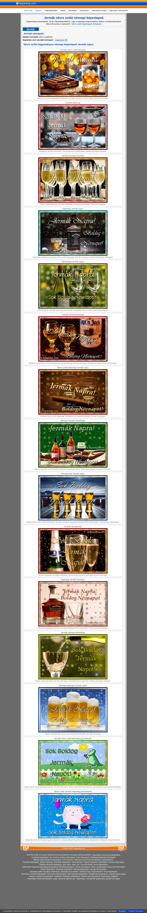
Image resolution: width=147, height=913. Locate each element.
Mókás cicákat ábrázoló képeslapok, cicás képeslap (53, 891)
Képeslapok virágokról (109, 908)
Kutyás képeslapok (48, 900)
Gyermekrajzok (77, 893)
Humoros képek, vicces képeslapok (94, 896)
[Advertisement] (63, 58)
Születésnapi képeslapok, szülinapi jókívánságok (107, 905)
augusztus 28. (61, 40)
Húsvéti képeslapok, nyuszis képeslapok (74, 898)
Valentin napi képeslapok (90, 908)
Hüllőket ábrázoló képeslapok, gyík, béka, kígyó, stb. (59, 896)
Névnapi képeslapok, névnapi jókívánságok (89, 900)
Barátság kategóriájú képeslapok (103, 889)
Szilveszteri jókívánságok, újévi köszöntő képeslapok (67, 905)
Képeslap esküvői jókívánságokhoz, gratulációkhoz (93, 891)
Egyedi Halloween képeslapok (95, 893)
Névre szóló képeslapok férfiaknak (86, 24)
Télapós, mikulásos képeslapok (41, 908)
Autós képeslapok (82, 889)
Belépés (38, 10)
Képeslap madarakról (64, 900)
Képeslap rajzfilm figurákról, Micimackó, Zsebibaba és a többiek (54, 903)
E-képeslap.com (79, 880)
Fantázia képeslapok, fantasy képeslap (38, 893)
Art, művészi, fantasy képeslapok (62, 889)
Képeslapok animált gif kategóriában (106, 886)
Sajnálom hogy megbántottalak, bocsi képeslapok (98, 903)
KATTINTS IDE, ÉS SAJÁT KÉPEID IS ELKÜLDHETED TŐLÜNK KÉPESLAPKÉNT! (59, 886)
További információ (136, 911)
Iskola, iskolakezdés (98, 898)
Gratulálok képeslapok (62, 893)
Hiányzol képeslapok (116, 893)
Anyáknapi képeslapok (40, 889)
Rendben (122, 911)
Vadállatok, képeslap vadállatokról (67, 908)
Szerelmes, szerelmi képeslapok (33, 905)
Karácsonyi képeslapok (116, 898)
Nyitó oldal (28, 10)
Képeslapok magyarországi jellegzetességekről (40, 898)
